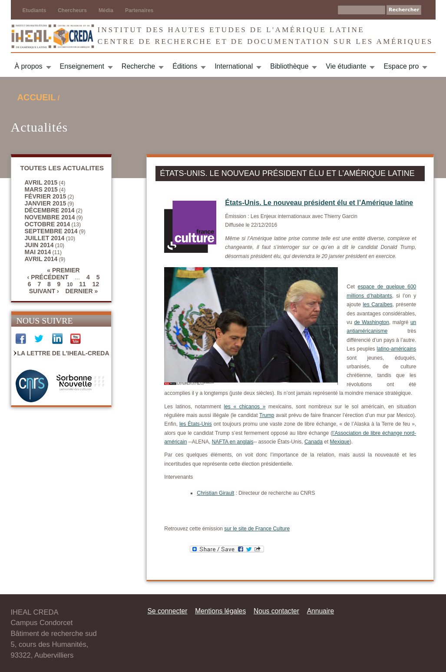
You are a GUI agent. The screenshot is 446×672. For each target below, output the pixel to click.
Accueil (36, 97)
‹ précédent (48, 277)
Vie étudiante (346, 66)
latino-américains (396, 349)
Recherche (138, 66)
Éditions (184, 66)
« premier (63, 270)
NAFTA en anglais (233, 442)
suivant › (44, 291)
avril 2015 (41, 182)
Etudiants (34, 10)
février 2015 (45, 196)
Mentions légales (220, 611)
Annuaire (320, 611)
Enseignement (82, 66)
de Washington (371, 322)
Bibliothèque (289, 66)
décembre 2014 (50, 210)
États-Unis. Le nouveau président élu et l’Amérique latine (319, 202)
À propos (29, 66)
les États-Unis (195, 424)
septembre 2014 (51, 231)
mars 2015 (41, 189)
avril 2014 (41, 258)
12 (96, 284)
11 (82, 284)
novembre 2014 (50, 217)
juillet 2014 (45, 238)
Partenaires (139, 10)
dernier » (82, 291)
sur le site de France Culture (257, 529)
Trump (266, 415)
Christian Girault (215, 493)
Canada (313, 442)
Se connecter (168, 611)
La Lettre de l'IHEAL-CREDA (63, 353)
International (234, 66)
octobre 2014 (47, 224)
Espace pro (401, 66)
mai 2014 (38, 251)
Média (106, 10)
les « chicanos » (245, 407)
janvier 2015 (45, 203)
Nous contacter (276, 611)
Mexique (340, 442)
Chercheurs (72, 10)
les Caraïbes (377, 304)
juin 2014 (39, 245)
